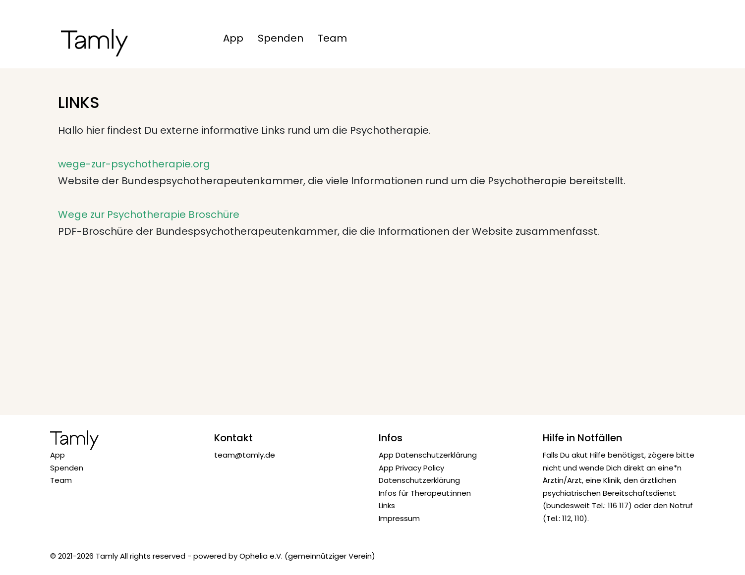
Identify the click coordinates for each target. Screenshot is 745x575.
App (233, 38)
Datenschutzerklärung (419, 480)
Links (387, 505)
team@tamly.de (244, 455)
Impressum (399, 518)
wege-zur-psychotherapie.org (134, 164)
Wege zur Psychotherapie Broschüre (148, 214)
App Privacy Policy (411, 468)
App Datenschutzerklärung (428, 455)
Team (332, 38)
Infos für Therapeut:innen (425, 493)
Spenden (280, 38)
